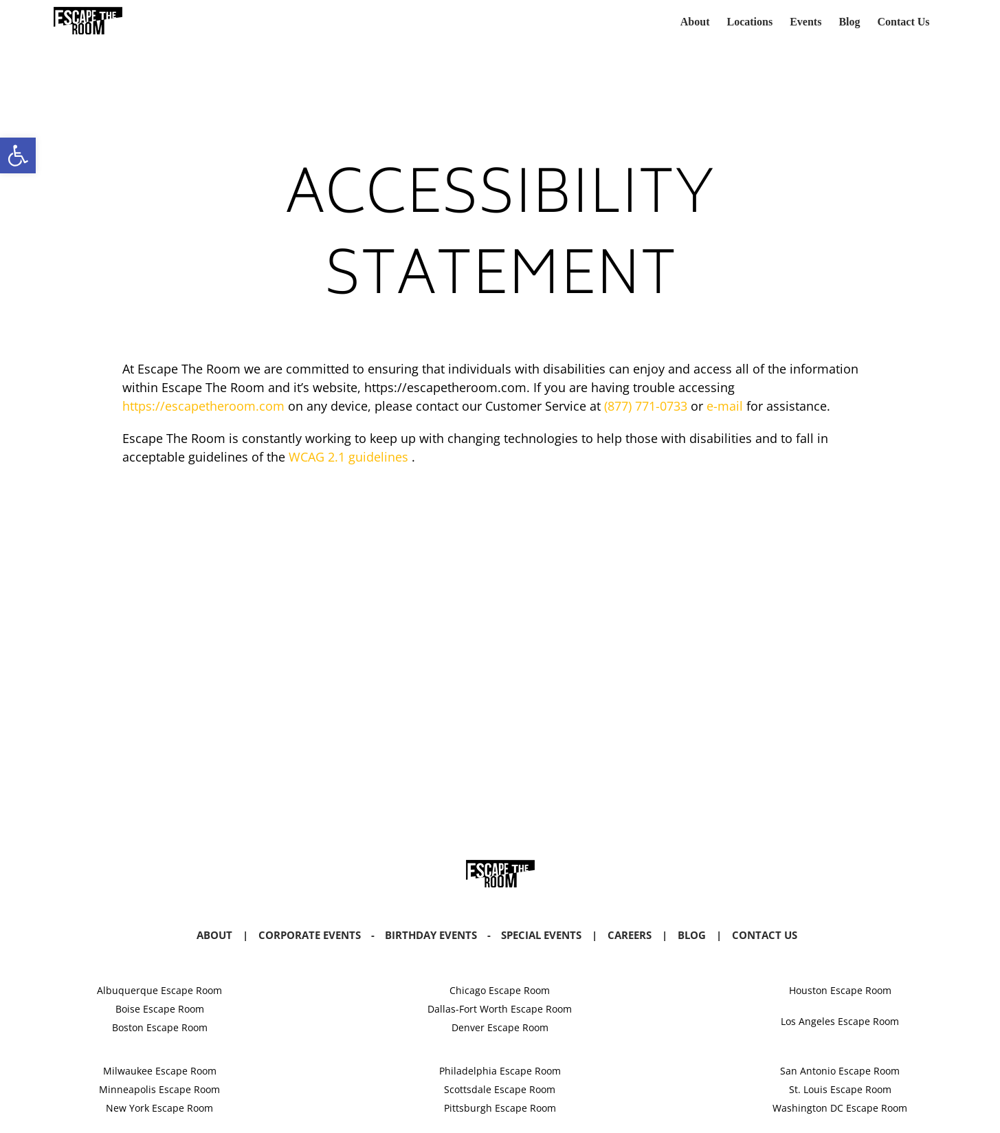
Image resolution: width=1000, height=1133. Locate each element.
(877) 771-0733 (645, 406)
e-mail (723, 406)
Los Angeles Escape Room (840, 1021)
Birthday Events (431, 935)
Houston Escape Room (840, 990)
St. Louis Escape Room (840, 1089)
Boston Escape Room (160, 1027)
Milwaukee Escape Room (159, 1070)
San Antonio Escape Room (840, 1070)
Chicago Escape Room (499, 990)
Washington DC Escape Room (840, 1107)
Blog (692, 935)
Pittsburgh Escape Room (500, 1107)
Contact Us (764, 935)
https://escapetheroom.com (203, 406)
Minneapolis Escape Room (159, 1089)
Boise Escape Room (159, 1008)
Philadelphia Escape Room (500, 1070)
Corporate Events (309, 935)
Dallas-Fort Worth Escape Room (499, 1008)
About (214, 935)
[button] (18, 155)
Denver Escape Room (500, 1027)
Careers (630, 935)
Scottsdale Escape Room (499, 1089)
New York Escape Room (159, 1107)
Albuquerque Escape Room (159, 990)
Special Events (541, 935)
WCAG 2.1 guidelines (348, 457)
